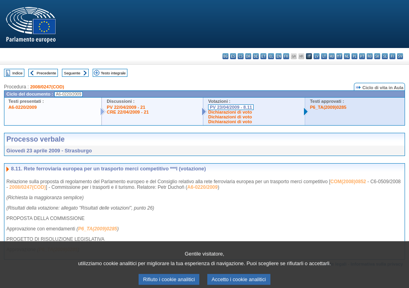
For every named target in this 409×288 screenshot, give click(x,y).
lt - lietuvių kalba (324, 56)
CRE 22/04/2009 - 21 (128, 112)
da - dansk (248, 56)
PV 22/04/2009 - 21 (126, 107)
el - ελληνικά (271, 56)
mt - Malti (339, 56)
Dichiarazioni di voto (230, 112)
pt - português (362, 56)
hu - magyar (332, 56)
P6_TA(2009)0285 (328, 107)
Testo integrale (113, 73)
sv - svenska (400, 56)
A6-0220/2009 (22, 107)
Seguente (72, 73)
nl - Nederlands (347, 56)
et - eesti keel (263, 56)
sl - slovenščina (385, 56)
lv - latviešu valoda (317, 56)
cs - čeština (241, 56)
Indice (17, 73)
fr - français (286, 56)
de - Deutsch (256, 56)
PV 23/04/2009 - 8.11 (231, 107)
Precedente (46, 73)
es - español (233, 56)
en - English (279, 56)
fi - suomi (392, 56)
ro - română (370, 56)
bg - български (225, 56)
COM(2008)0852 (348, 181)
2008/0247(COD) (47, 86)
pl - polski (354, 56)
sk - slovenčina (377, 56)
